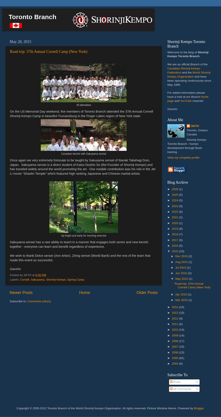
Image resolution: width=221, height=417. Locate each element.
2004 (175, 363)
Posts (175, 381)
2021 (175, 217)
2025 (175, 194)
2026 (175, 189)
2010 (175, 329)
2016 (175, 245)
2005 (175, 358)
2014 (175, 307)
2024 (175, 200)
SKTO (195, 126)
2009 (175, 335)
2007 (175, 346)
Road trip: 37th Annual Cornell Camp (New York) (48, 51)
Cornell (24, 279)
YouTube (186, 100)
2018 (175, 234)
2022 (175, 211)
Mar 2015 (181, 300)
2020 (175, 223)
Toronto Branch (32, 16)
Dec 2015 (182, 256)
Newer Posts (21, 292)
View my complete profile (183, 157)
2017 (175, 240)
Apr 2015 (181, 294)
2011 (175, 324)
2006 (175, 352)
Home (84, 292)
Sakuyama (38, 279)
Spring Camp (75, 279)
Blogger (199, 408)
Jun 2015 (181, 273)
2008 (175, 341)
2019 (175, 228)
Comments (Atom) (39, 301)
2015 (175, 251)
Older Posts (147, 292)
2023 (175, 206)
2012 (175, 318)
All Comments (180, 389)
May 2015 (182, 278)
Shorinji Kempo (56, 279)
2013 (175, 312)
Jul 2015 (181, 267)
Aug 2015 (182, 262)
